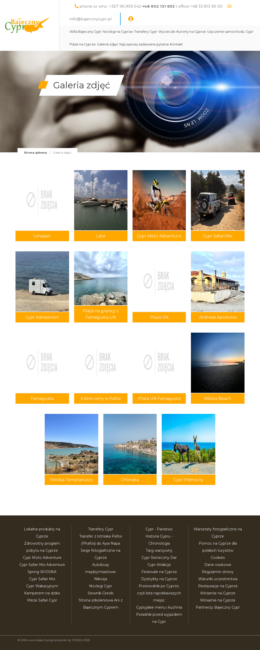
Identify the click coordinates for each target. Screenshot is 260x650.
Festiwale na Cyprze (159, 572)
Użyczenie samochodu (100, 44)
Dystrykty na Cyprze (159, 579)
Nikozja (100, 579)
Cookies (218, 557)
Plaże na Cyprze (142, 44)
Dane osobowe (217, 564)
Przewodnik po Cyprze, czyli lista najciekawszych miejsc (159, 593)
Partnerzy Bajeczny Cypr (218, 607)
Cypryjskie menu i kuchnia (159, 607)
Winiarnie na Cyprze (217, 593)
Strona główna (35, 152)
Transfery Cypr (157, 32)
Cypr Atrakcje (159, 564)
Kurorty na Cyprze (203, 32)
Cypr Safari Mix (42, 579)
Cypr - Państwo (159, 529)
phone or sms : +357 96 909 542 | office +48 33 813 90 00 (162, 6)
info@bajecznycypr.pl (102, 19)
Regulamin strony (218, 572)
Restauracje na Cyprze (218, 586)
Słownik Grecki (100, 593)
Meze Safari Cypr (42, 600)
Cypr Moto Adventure (42, 557)
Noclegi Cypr (100, 586)
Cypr (124, 44)
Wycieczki (178, 32)
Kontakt (235, 44)
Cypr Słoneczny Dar (159, 557)
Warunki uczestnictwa (217, 579)
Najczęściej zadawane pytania (203, 44)
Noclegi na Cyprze (130, 32)
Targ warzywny (159, 550)
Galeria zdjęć (166, 44)
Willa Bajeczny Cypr (97, 32)
